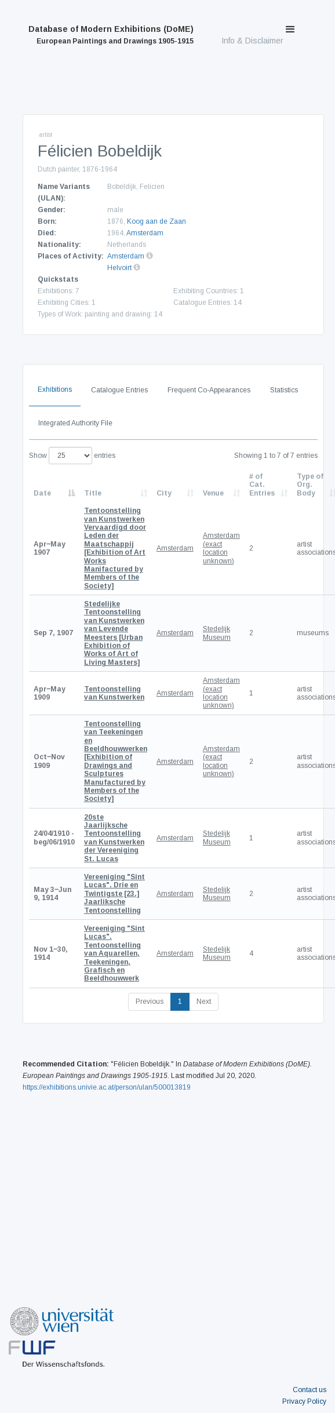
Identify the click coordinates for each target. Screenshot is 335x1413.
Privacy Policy (304, 1401)
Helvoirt (119, 268)
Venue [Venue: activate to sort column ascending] (213, 493)
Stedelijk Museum (217, 633)
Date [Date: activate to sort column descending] (42, 493)
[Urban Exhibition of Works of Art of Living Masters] (114, 633)
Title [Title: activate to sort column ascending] (92, 493)
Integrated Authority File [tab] (75, 423)
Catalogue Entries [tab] (119, 390)
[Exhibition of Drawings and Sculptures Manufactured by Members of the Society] (115, 761)
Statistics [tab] (284, 390)
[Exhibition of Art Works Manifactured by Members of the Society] (115, 548)
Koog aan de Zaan (156, 221)
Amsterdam (144, 233)
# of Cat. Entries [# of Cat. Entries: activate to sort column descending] (262, 484)
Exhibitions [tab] (55, 389)
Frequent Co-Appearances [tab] (209, 390)
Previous (149, 1001)
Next (203, 1001)
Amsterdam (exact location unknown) (221, 548)
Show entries (72, 455)
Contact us (309, 1390)
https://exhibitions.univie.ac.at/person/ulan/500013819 (107, 1087)
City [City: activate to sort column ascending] (164, 493)
